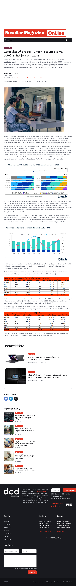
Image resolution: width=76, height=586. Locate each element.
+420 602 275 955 (63, 525)
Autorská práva (47, 582)
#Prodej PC (37, 81)
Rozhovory (7, 533)
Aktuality (7, 521)
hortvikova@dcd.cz (63, 528)
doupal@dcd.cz (44, 528)
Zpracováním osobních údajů (60, 498)
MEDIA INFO (61, 531)
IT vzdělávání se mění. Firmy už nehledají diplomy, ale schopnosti (25, 469)
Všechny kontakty (46, 531)
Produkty (7, 524)
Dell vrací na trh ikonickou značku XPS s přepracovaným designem (43, 358)
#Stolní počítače (27, 81)
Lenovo (24, 78)
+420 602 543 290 (45, 525)
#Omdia (44, 81)
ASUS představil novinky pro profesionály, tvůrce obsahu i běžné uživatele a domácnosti (48, 376)
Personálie (7, 539)
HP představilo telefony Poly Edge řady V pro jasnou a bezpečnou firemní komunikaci (25, 443)
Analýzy (8, 48)
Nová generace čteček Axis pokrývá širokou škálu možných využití (24, 430)
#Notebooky (8, 81)
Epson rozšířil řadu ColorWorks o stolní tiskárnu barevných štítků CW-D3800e (25, 456)
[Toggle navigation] (8, 40)
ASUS (40, 78)
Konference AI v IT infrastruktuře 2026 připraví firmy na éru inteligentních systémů (25, 417)
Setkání (6, 536)
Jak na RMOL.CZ (67, 582)
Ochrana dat (36, 582)
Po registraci (41, 491)
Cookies (56, 582)
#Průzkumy (17, 81)
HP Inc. (19, 78)
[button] (70, 40)
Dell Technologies (33, 78)
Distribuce (7, 527)
